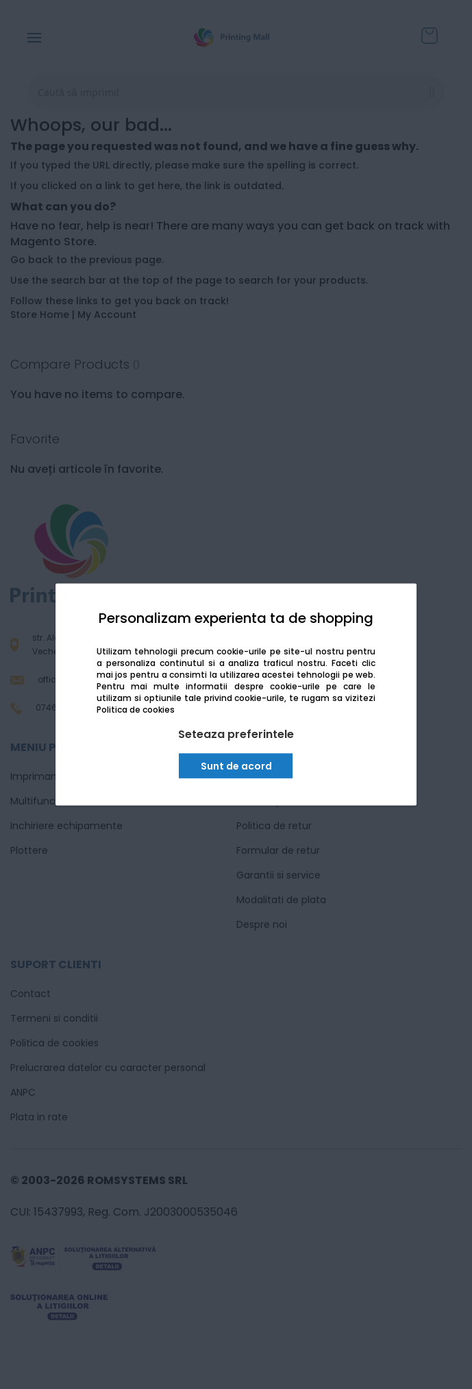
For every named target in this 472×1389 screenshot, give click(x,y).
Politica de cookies (136, 709)
